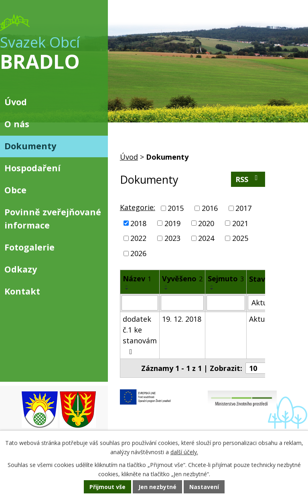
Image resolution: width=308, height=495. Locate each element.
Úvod (129, 157)
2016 (210, 208)
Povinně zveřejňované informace (52, 218)
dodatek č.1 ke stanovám (140, 334)
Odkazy (20, 269)
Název (137, 278)
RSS (248, 179)
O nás (16, 124)
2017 (243, 208)
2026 (138, 253)
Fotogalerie (29, 247)
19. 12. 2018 (181, 319)
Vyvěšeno (182, 278)
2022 (138, 238)
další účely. (184, 452)
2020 (206, 223)
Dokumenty (30, 146)
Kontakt (22, 291)
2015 (176, 208)
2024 (206, 238)
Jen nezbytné (157, 487)
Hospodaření (32, 168)
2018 (138, 223)
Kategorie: (137, 207)
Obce (15, 190)
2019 (172, 223)
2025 (240, 238)
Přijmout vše (107, 487)
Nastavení (204, 487)
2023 (172, 238)
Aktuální (263, 319)
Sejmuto (226, 278)
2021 (240, 223)
